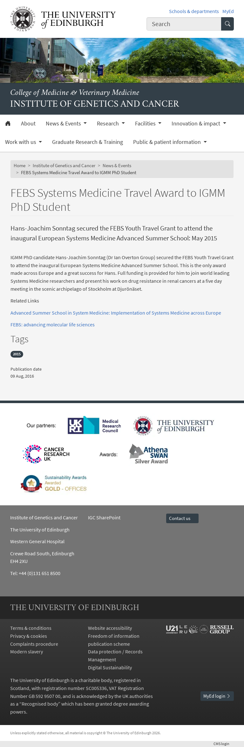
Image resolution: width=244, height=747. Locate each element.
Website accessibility (110, 628)
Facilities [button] (146, 123)
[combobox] (183, 23)
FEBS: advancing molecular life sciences (52, 324)
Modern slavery (26, 651)
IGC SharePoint (104, 517)
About (28, 123)
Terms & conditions (30, 628)
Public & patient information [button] (167, 142)
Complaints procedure (34, 644)
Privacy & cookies (28, 636)
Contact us (182, 518)
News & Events (117, 165)
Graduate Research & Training (87, 142)
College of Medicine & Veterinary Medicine (74, 93)
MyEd (228, 11)
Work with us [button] (21, 142)
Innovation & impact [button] (196, 123)
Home (19, 165)
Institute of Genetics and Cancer (64, 165)
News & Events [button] (64, 123)
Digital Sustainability (110, 667)
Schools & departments (194, 11)
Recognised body (40, 704)
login (224, 743)
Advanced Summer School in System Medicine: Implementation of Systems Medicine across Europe (115, 312)
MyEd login (217, 696)
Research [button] (108, 123)
